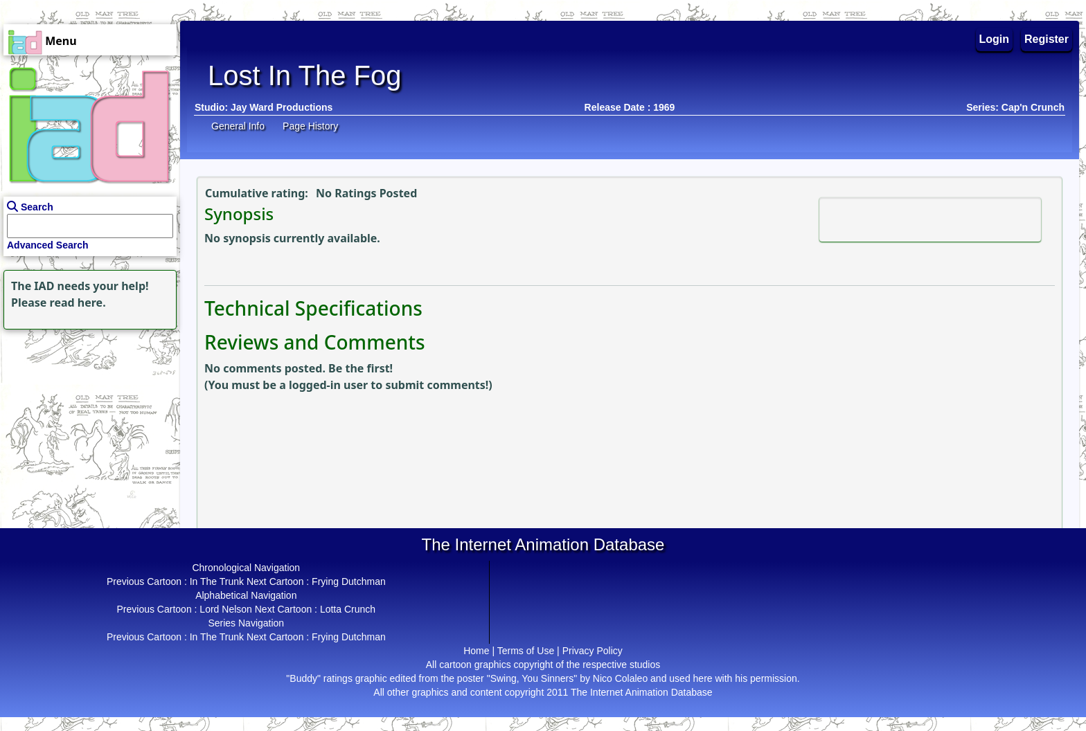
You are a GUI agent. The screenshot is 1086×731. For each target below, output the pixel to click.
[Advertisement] (86, 419)
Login (994, 39)
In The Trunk (217, 581)
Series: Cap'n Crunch (1015, 107)
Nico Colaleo (620, 678)
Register (1046, 39)
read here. (78, 302)
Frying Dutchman (349, 581)
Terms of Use (525, 650)
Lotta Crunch (347, 609)
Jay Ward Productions (281, 107)
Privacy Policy (592, 650)
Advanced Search (48, 245)
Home (476, 650)
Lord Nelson (225, 609)
